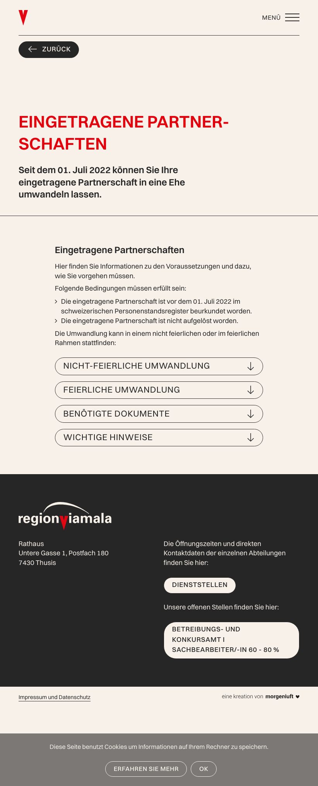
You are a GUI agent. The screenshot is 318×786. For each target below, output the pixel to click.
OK (204, 768)
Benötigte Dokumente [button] (116, 413)
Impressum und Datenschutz (55, 697)
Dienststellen (200, 585)
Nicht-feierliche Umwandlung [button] (136, 365)
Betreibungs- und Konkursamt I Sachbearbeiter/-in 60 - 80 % (226, 639)
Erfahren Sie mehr (146, 768)
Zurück (56, 49)
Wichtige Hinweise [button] (108, 437)
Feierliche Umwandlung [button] (121, 389)
